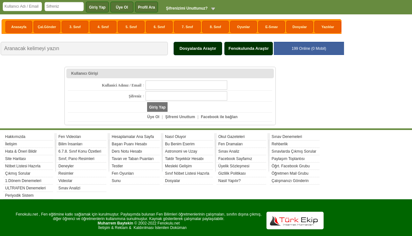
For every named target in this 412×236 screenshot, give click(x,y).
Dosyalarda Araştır (197, 48)
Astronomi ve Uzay (181, 151)
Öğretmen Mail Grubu (290, 173)
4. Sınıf (103, 27)
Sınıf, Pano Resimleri (76, 158)
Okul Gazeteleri (231, 136)
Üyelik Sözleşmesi (233, 166)
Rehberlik (280, 144)
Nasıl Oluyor (175, 136)
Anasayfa (18, 27)
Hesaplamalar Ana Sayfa (133, 136)
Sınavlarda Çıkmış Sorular (294, 151)
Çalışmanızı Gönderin (290, 181)
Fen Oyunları (123, 173)
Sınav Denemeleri (287, 136)
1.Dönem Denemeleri (23, 181)
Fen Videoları (69, 136)
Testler (117, 166)
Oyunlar (243, 27)
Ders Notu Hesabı (127, 151)
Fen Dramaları (230, 144)
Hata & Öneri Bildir (21, 151)
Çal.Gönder (47, 27)
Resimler (65, 173)
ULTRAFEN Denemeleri (25, 188)
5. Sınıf (131, 27)
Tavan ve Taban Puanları (133, 158)
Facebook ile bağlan (219, 117)
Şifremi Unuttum (180, 117)
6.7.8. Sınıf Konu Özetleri (79, 151)
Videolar (65, 181)
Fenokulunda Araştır (248, 48)
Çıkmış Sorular (17, 173)
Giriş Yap (97, 7)
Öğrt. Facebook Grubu (291, 166)
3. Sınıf (75, 27)
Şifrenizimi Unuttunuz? (187, 8)
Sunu (116, 181)
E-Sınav (271, 27)
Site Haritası (15, 158)
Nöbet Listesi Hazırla (23, 166)
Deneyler (66, 166)
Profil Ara (146, 7)
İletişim (11, 144)
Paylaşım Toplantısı (288, 158)
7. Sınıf (187, 27)
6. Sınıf (159, 27)
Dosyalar (299, 27)
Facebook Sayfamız (235, 158)
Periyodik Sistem (19, 195)
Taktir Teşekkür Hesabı (184, 158)
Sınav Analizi (69, 188)
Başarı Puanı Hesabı (129, 144)
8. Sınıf (215, 27)
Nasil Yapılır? (229, 181)
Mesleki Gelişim (178, 166)
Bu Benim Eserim (180, 144)
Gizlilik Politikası (232, 173)
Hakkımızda (15, 136)
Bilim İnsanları (70, 144)
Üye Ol (122, 7)
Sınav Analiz (228, 151)
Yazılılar (327, 27)
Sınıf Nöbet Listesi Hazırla (187, 173)
